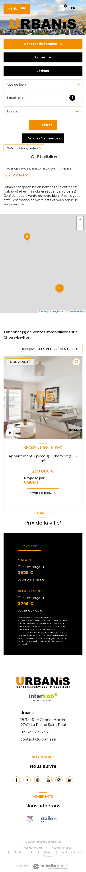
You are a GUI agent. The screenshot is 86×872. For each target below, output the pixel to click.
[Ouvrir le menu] (17, 9)
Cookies (48, 856)
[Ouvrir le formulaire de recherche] (43, 125)
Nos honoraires (33, 847)
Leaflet (43, 311)
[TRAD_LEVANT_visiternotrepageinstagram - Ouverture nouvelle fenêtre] (37, 779)
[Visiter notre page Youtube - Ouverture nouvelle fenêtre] (48, 779)
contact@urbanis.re (38, 739)
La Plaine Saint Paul (48, 725)
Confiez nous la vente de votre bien (31, 196)
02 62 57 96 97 (34, 732)
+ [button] (80, 219)
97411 (25, 725)
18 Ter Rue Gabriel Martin (42, 720)
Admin (47, 852)
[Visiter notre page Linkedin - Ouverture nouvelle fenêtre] (69, 779)
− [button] (80, 226)
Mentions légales (24, 852)
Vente (66, 168)
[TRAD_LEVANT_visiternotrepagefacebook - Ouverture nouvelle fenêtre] (16, 779)
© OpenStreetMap (75, 311)
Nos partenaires (61, 847)
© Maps (56, 311)
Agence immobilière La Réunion (30, 168)
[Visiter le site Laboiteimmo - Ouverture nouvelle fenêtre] (50, 866)
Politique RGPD (71, 852)
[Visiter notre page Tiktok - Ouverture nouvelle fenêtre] (27, 779)
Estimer (43, 71)
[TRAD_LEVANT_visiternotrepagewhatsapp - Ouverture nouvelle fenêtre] (59, 779)
